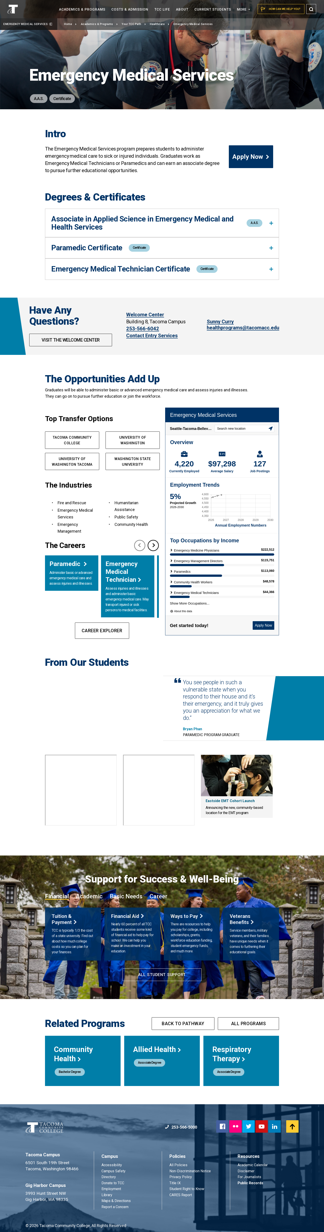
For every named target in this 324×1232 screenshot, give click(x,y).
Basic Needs (126, 896)
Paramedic (66, 564)
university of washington (132, 440)
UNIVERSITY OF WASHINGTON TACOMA (72, 462)
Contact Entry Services (152, 335)
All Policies (178, 1165)
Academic (89, 896)
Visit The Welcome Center (71, 340)
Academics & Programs (99, 24)
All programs (248, 1023)
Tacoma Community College (72, 440)
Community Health (73, 1054)
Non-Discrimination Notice (190, 1171)
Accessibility (111, 1165)
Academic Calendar (253, 1165)
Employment (111, 1189)
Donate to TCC (112, 1183)
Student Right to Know (186, 1189)
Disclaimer (246, 1171)
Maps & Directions (116, 1201)
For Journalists (249, 1177)
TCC (162, 9)
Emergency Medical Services (27, 24)
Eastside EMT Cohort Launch (230, 801)
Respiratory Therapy (231, 1054)
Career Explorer (102, 630)
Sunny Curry (220, 321)
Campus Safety (113, 1171)
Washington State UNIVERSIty (132, 462)
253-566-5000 (181, 1127)
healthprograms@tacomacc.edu (243, 328)
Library (106, 1195)
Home (70, 24)
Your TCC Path (134, 24)
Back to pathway (183, 1023)
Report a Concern (114, 1207)
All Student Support (162, 974)
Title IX (175, 1183)
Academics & (82, 9)
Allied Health (157, 1049)
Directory (108, 1177)
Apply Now (251, 156)
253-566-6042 (142, 328)
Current (212, 9)
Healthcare (159, 24)
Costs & (129, 9)
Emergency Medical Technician (121, 571)
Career (158, 896)
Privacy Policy (180, 1177)
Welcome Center (145, 314)
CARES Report (180, 1195)
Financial (57, 896)
